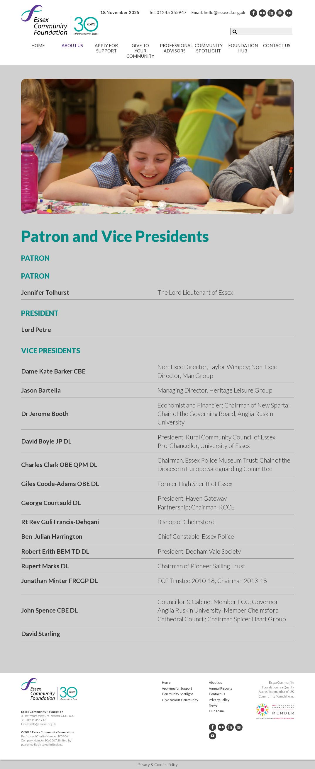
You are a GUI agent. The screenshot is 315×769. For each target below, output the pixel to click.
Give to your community (140, 51)
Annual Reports (220, 688)
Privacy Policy (219, 700)
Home (38, 45)
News (213, 705)
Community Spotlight (209, 48)
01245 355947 (172, 12)
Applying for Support (177, 688)
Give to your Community (180, 700)
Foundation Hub (243, 48)
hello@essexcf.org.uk (224, 12)
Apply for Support (106, 48)
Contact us (276, 45)
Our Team (216, 711)
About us (72, 45)
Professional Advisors (176, 48)
